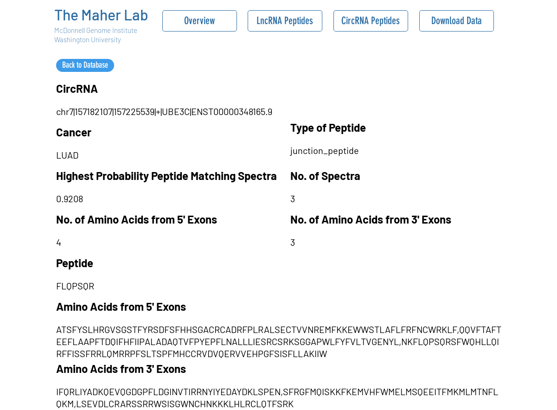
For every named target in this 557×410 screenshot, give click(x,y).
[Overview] (199, 21)
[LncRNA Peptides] (285, 21)
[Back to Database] (85, 65)
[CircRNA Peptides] (370, 21)
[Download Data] (456, 21)
